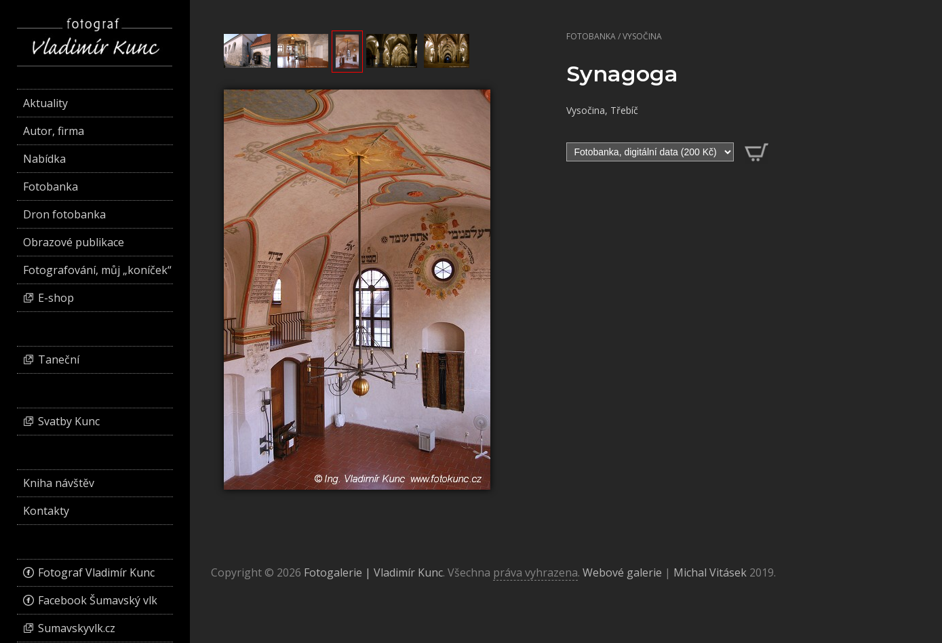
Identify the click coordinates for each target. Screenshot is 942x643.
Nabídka (44, 158)
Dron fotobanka (64, 214)
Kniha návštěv (58, 482)
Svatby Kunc (69, 421)
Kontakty (46, 510)
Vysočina (642, 36)
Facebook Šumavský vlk (97, 600)
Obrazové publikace (73, 242)
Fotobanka (591, 36)
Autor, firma (53, 130)
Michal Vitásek (710, 572)
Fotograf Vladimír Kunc (96, 572)
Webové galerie (622, 572)
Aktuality (45, 103)
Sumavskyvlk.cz (76, 628)
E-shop (56, 297)
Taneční (58, 359)
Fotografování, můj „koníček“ (97, 269)
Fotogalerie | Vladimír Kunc (373, 572)
